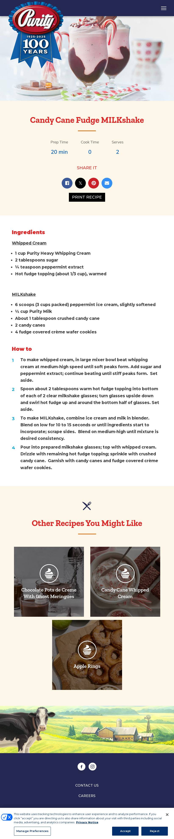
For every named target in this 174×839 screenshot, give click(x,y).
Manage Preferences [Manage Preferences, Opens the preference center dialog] (32, 832)
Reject (154, 832)
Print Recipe (87, 197)
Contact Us (87, 785)
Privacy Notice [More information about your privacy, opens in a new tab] (87, 823)
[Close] (167, 816)
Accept (125, 832)
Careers (86, 796)
